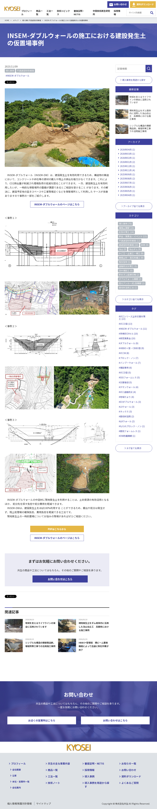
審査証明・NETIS (81, 12)
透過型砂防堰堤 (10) (128, 244)
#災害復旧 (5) (125, 382)
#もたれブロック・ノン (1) (132, 426)
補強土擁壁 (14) (126, 227)
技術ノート (54, 783)
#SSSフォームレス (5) (129, 377)
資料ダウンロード (145, 4)
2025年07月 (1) (127, 182)
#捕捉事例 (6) (125, 367)
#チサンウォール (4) (128, 387)
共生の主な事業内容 (59, 763)
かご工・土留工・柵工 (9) (131, 253)
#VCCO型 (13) (125, 323)
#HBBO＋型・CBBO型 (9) (131, 348)
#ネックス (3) (125, 411)
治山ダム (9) (135, 249)
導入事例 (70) (125, 223)
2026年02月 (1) (127, 157)
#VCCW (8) (124, 353)
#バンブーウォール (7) (130, 362)
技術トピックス (63, 12)
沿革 (14, 775)
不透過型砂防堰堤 (25, 70)
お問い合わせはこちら (60, 579)
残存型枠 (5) (125, 261)
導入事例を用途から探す (97, 784)
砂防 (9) (145, 244)
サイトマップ (43, 803)
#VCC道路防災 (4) (127, 392)
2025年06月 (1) (127, 186)
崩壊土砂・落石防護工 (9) (131, 257)
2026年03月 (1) (127, 153)
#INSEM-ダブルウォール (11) (133, 328)
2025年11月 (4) (127, 170)
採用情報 (118, 12)
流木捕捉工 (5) (126, 270)
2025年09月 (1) (127, 174)
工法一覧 (50, 12)
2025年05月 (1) (127, 190)
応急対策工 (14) (126, 232)
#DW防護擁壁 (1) (127, 435)
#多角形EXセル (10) (128, 333)
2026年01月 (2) (127, 161)
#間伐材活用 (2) (126, 416)
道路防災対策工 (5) (128, 266)
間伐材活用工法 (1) (128, 287)
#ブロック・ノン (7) (128, 357)
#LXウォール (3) (126, 406)
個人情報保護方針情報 (19, 803)
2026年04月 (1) (127, 149)
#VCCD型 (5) (125, 372)
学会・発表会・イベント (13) (133, 236)
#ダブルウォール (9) (128, 343)
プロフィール (26, 12)
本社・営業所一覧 (20, 781)
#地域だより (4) (126, 396)
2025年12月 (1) (127, 166)
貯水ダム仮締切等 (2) (129, 274)
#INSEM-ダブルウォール (17, 75)
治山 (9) (122, 249)
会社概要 (16, 769)
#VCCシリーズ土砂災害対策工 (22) (132, 318)
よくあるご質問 (130, 783)
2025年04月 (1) (127, 195)
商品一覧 (39, 12)
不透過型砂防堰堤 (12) (129, 240)
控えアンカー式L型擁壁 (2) (132, 283)
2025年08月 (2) (127, 178)
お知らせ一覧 (128, 763)
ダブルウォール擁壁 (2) (130, 279)
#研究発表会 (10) (127, 338)
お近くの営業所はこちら (41, 720)
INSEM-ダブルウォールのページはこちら (57, 204)
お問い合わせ (120, 4)
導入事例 (10, 70)
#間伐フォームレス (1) (129, 431)
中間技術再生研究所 (102, 12)
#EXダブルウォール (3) (130, 401)
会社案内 (16, 787)
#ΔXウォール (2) (126, 421)
